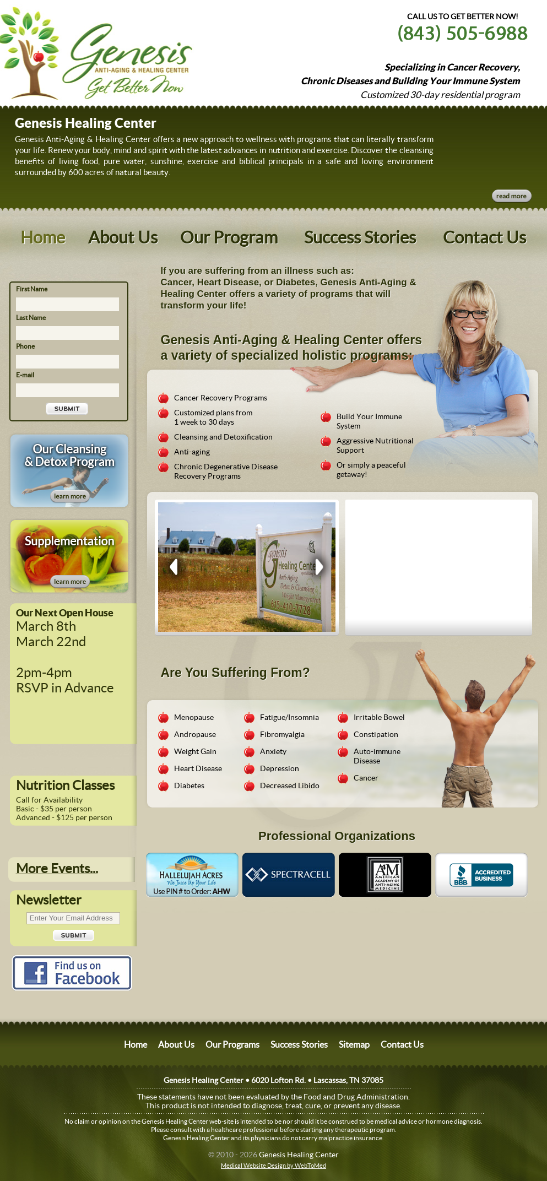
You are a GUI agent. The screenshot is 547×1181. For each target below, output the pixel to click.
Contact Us (484, 237)
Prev (174, 566)
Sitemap (354, 1044)
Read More (512, 196)
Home (42, 237)
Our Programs (232, 1044)
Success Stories (360, 237)
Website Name (66, 51)
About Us (123, 237)
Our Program (229, 237)
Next (318, 566)
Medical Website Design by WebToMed (273, 1165)
